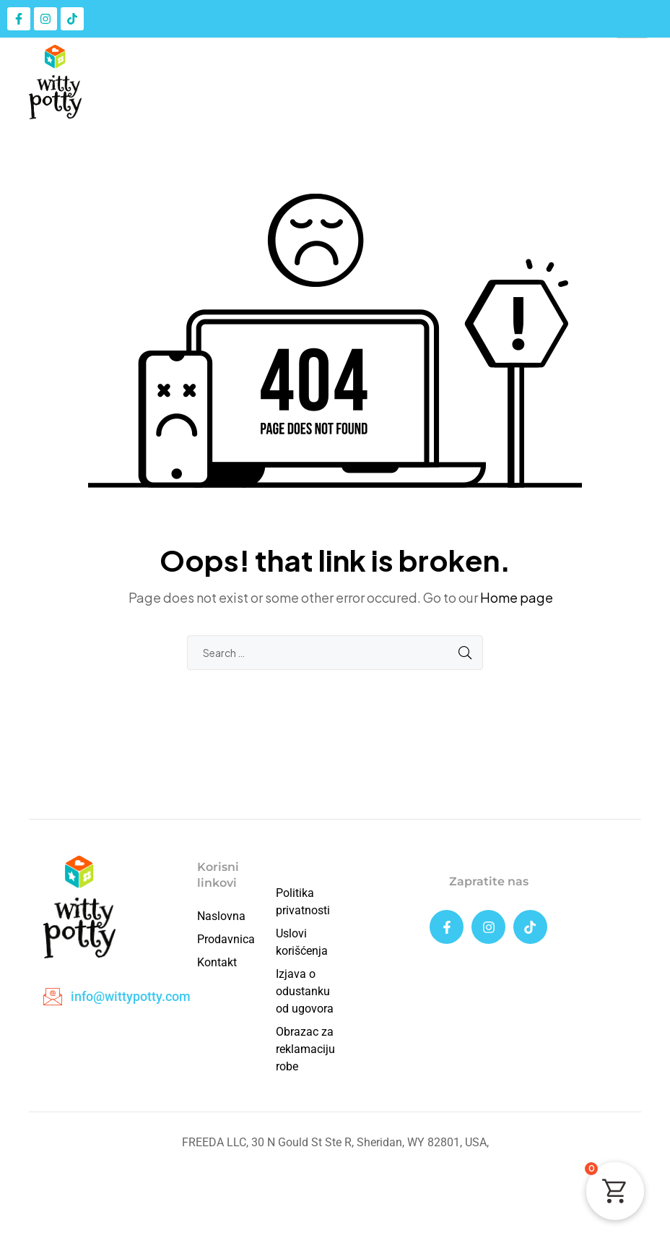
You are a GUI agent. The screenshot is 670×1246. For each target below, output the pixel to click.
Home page (516, 597)
